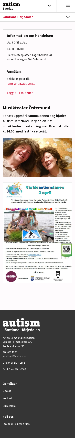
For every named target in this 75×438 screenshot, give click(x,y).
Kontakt (7, 398)
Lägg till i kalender (20, 93)
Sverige (8, 8)
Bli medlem (9, 406)
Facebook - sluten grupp (16, 424)
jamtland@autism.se (21, 83)
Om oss (7, 391)
